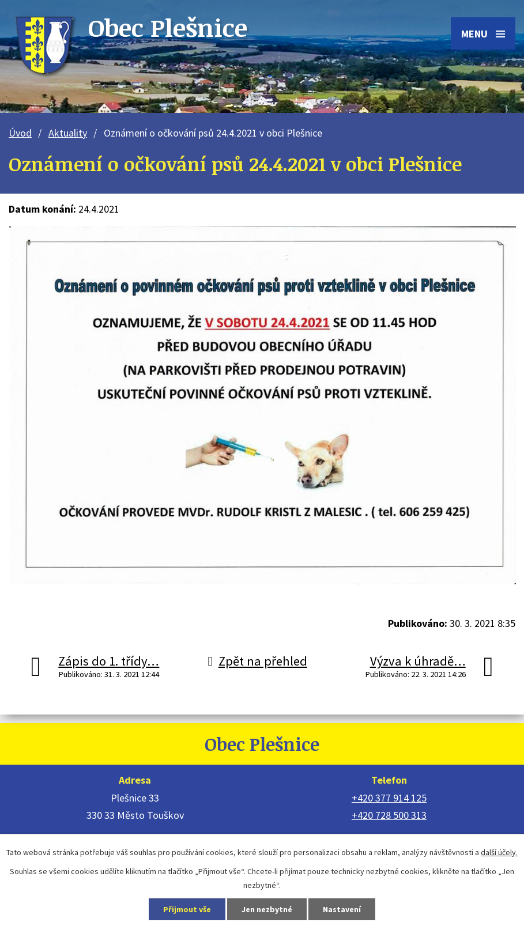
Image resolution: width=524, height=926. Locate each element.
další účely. (499, 852)
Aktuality (67, 132)
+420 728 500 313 (389, 815)
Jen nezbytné (267, 909)
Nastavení (342, 909)
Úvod (20, 132)
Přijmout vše (187, 909)
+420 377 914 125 (389, 797)
